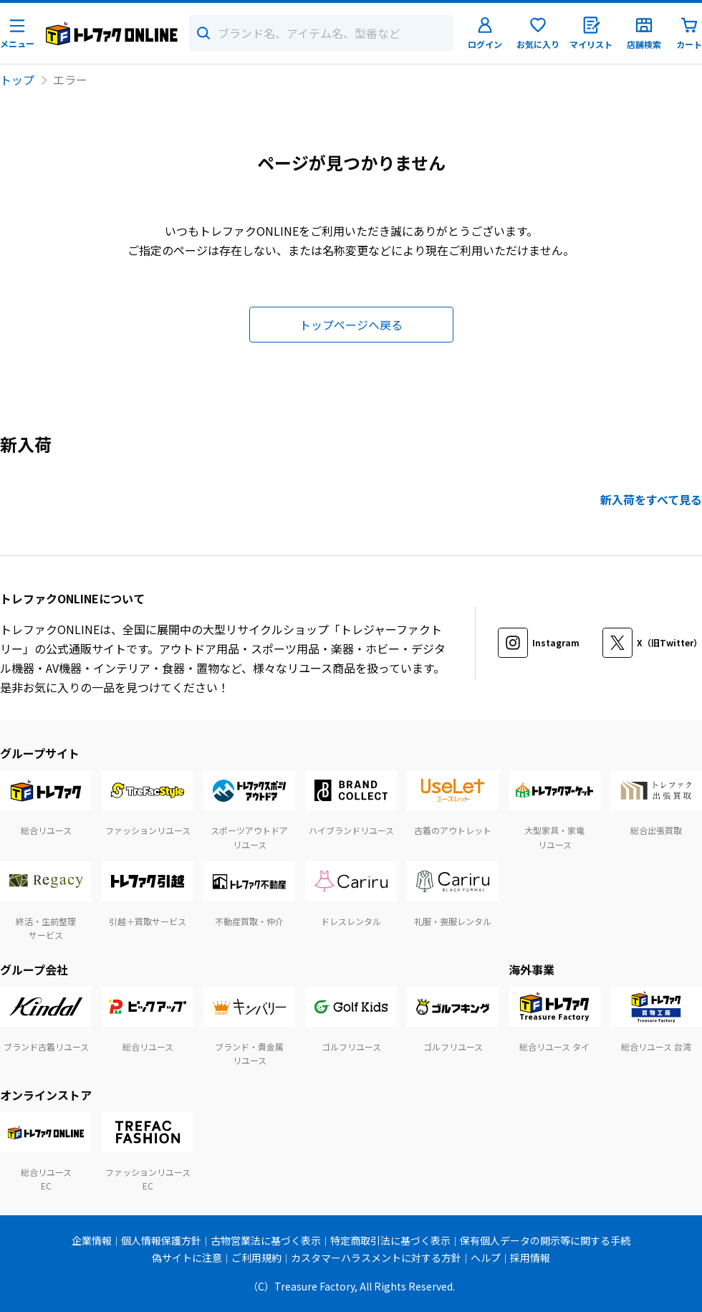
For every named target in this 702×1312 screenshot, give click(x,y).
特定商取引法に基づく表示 (390, 1240)
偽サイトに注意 (187, 1257)
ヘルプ (486, 1257)
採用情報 (530, 1257)
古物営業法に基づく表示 (266, 1240)
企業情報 (92, 1240)
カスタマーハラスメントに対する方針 (376, 1257)
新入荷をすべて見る (651, 499)
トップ (17, 79)
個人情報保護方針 (161, 1240)
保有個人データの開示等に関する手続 (545, 1240)
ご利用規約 (256, 1257)
